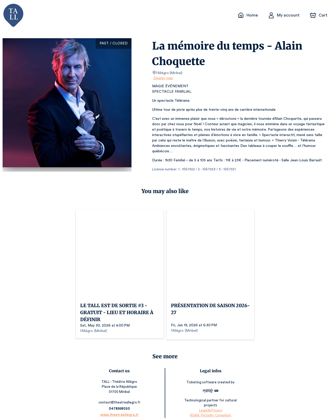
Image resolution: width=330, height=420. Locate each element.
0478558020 (120, 403)
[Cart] (319, 15)
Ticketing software (201, 376)
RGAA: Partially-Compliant (209, 409)
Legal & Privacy (209, 405)
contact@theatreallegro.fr (120, 397)
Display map (163, 78)
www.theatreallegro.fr (120, 409)
